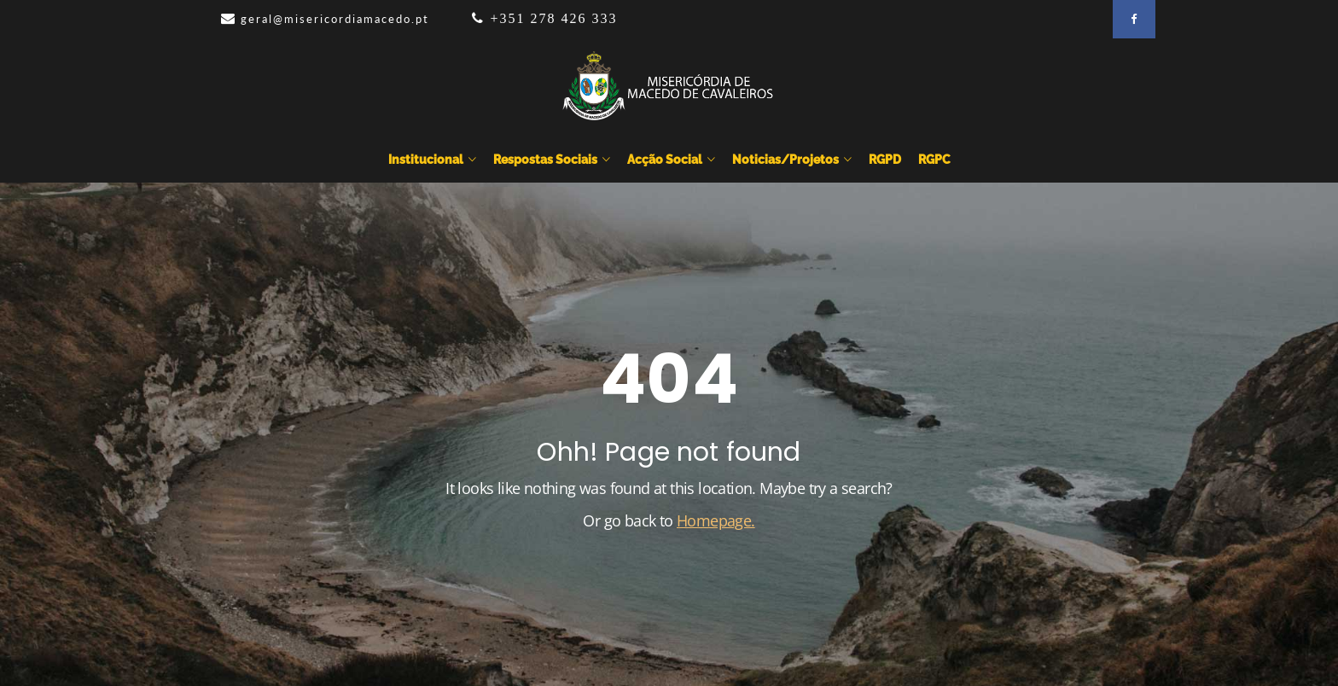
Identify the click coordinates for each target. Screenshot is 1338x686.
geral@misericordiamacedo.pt (335, 19)
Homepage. (716, 520)
